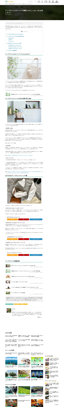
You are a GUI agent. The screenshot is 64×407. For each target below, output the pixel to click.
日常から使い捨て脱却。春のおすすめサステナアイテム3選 (11, 380)
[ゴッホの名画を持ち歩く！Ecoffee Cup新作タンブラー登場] (37, 397)
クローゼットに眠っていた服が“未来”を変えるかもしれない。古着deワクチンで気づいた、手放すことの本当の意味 (11, 351)
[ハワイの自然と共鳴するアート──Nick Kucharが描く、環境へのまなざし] (47, 366)
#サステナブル (25, 299)
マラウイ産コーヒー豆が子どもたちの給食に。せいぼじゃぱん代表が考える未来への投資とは (54, 359)
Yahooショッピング (36, 214)
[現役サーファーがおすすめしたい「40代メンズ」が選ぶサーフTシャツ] (47, 395)
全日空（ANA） (11, 33)
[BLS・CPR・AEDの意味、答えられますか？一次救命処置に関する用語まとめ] (47, 399)
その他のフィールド (8, 378)
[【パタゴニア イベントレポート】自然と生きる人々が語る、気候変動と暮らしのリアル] (47, 362)
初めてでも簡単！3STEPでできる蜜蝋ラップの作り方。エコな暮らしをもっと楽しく (11, 364)
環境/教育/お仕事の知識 (34, 378)
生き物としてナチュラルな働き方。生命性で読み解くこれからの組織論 (54, 372)
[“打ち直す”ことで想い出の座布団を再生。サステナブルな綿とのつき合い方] (24, 384)
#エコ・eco (20, 299)
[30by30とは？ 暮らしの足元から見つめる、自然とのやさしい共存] (11, 384)
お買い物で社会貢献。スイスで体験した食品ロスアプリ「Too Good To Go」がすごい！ (24, 381)
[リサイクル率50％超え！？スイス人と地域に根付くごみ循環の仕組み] (37, 355)
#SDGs (16, 299)
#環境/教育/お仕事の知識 (9, 299)
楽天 (23, 214)
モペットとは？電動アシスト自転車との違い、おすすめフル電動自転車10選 (54, 384)
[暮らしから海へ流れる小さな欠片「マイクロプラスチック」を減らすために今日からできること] (37, 371)
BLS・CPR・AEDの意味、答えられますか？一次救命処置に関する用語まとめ (54, 401)
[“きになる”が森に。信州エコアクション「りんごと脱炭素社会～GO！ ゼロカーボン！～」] (11, 397)
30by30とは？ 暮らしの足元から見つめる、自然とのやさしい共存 (11, 393)
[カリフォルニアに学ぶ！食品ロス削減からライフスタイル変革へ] (24, 342)
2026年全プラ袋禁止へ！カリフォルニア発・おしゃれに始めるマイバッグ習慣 (37, 351)
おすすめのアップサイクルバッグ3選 (14, 38)
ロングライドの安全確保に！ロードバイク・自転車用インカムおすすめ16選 (54, 392)
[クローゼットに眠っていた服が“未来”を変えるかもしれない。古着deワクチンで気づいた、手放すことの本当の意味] (11, 342)
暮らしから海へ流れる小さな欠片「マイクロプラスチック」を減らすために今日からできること (37, 381)
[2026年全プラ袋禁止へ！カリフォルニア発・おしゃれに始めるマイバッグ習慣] (37, 342)
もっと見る (56, 404)
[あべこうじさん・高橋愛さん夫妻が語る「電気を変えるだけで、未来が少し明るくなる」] (37, 384)
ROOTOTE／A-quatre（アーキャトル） (15, 42)
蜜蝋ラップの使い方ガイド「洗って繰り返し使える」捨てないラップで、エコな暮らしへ (24, 364)
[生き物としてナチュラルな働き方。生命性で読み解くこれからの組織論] (47, 370)
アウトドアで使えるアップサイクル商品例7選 (18, 288)
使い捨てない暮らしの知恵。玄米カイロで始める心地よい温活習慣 (37, 339)
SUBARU (10, 35)
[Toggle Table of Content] (25, 27)
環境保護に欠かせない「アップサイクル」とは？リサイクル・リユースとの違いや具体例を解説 (25, 266)
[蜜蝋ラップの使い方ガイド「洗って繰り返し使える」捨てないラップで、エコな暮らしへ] (24, 355)
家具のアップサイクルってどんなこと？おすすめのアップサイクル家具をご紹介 (23, 261)
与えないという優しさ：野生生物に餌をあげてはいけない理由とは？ (11, 339)
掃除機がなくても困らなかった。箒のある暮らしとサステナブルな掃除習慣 (24, 339)
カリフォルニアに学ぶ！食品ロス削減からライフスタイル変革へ (24, 351)
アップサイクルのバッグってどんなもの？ (15, 29)
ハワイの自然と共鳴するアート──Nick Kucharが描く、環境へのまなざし (53, 368)
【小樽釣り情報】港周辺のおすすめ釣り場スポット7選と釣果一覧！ (54, 388)
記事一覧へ (39, 312)
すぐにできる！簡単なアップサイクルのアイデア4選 (19, 277)
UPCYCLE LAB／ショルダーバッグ (15, 40)
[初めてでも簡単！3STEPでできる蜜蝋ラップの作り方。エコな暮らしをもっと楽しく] (11, 355)
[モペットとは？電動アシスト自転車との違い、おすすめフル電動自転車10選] (47, 382)
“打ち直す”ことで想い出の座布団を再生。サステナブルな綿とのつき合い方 (23, 393)
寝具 (40, 220)
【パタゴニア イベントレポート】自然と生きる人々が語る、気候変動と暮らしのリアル (54, 363)
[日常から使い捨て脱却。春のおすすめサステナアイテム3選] (11, 371)
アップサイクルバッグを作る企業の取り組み (15, 31)
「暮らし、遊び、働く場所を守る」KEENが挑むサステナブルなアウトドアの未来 (53, 376)
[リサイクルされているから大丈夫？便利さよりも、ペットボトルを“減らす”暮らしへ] (24, 397)
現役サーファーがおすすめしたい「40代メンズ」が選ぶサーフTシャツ (54, 397)
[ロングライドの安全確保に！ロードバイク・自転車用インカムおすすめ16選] (47, 391)
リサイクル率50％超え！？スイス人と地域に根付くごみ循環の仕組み (37, 364)
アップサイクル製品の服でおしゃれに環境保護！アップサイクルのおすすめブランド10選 (24, 282)
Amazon (12, 214)
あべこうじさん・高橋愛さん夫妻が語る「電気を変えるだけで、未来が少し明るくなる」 (37, 394)
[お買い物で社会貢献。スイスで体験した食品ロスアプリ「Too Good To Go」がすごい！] (24, 371)
